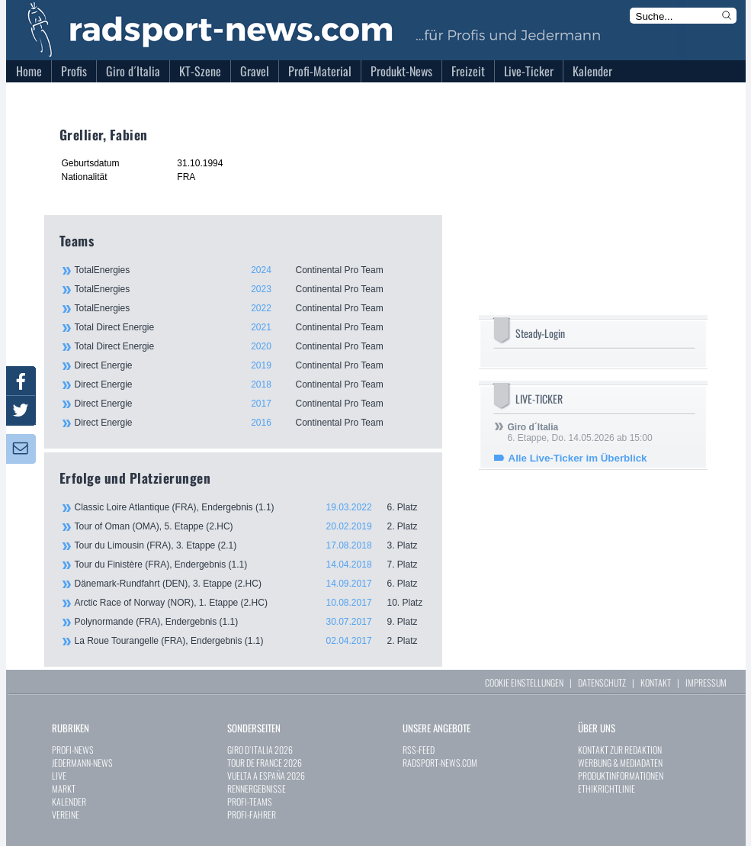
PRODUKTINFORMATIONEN (620, 775)
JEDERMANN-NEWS (82, 762)
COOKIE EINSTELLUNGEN (524, 682)
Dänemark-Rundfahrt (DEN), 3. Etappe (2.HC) (251, 583)
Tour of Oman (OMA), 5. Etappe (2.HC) (251, 526)
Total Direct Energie (250, 327)
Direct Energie (250, 365)
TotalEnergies (250, 270)
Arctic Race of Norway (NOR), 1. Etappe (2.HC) (251, 602)
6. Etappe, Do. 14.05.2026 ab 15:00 (580, 432)
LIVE (59, 775)
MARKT (63, 788)
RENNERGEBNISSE (256, 788)
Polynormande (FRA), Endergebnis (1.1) (251, 621)
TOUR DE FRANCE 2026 (264, 762)
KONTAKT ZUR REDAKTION (620, 749)
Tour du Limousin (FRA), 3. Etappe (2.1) (251, 545)
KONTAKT (655, 682)
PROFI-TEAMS (249, 801)
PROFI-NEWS (73, 749)
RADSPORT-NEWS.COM (440, 762)
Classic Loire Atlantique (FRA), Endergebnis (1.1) (251, 507)
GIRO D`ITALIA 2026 (260, 749)
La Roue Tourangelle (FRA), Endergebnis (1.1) (251, 640)
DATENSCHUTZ (602, 682)
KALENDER (69, 801)
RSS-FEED (419, 749)
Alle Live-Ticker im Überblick (578, 458)
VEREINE (65, 814)
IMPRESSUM (706, 682)
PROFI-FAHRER (251, 814)
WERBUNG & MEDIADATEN (620, 762)
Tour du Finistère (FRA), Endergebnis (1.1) (251, 564)
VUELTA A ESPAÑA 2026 (266, 775)
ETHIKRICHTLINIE (606, 788)
